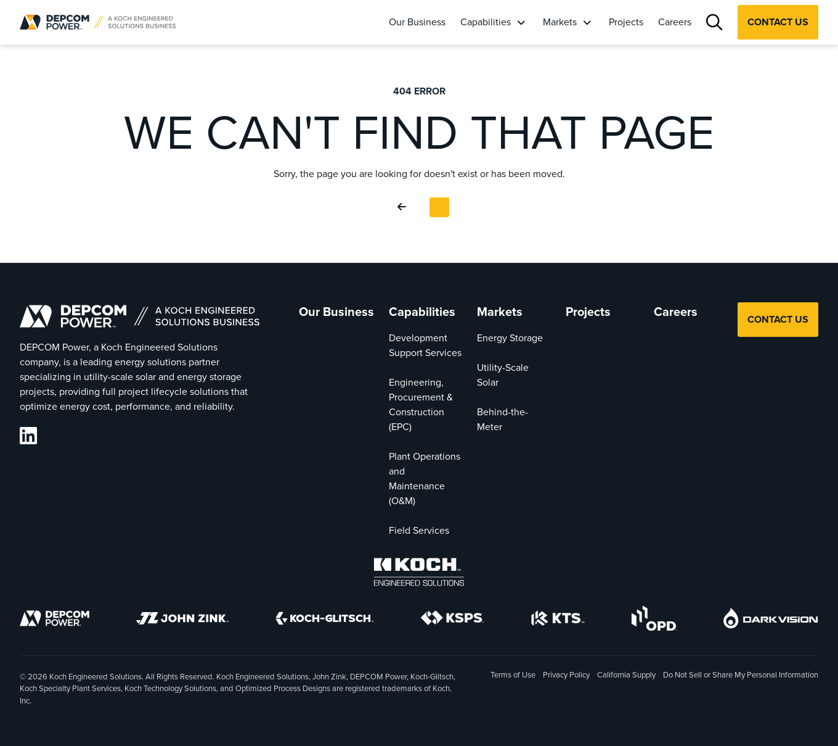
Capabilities (485, 22)
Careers (674, 22)
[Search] (714, 22)
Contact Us (777, 22)
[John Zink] (182, 620)
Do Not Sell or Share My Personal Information (740, 676)
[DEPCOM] (54, 620)
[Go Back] (404, 207)
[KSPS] (452, 620)
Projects (626, 22)
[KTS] (558, 620)
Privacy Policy (566, 675)
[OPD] (654, 620)
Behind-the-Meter (502, 419)
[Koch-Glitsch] (324, 620)
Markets (560, 22)
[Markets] (586, 22)
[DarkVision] (770, 620)
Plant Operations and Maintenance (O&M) (424, 478)
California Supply (626, 675)
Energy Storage (510, 338)
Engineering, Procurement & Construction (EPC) (421, 404)
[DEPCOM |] (98, 22)
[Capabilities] (520, 22)
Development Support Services (425, 345)
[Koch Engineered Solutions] (419, 574)
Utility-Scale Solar (503, 374)
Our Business (417, 22)
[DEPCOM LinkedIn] (28, 436)
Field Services (419, 530)
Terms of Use (512, 675)
